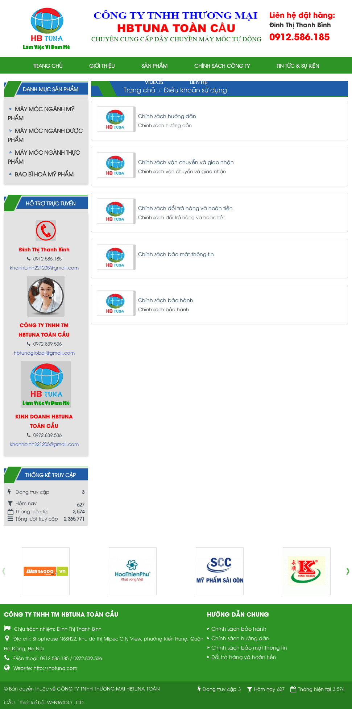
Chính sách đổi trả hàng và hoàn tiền (185, 207)
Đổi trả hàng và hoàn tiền (243, 656)
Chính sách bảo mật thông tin (176, 253)
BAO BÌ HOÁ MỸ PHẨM (44, 174)
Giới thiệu (102, 65)
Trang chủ (47, 65)
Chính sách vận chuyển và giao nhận (186, 161)
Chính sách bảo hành (165, 299)
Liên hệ (198, 81)
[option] (45, 571)
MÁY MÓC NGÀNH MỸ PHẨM (41, 113)
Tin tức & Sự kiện (298, 65)
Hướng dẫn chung (238, 614)
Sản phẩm (154, 65)
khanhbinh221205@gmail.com (44, 267)
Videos (154, 81)
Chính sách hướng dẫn (167, 115)
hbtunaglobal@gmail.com (44, 352)
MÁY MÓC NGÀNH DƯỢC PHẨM (45, 135)
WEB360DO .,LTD (65, 702)
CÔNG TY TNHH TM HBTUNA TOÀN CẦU (61, 614)
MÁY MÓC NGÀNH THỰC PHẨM (44, 157)
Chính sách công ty (222, 65)
